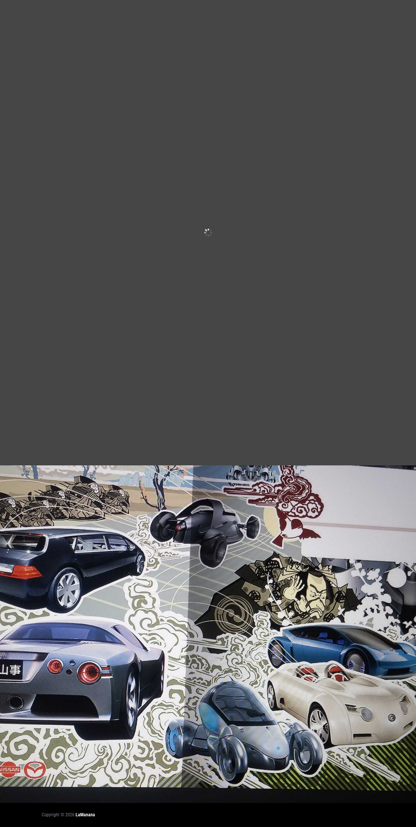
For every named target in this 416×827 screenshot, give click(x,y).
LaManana (85, 814)
